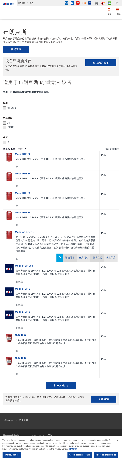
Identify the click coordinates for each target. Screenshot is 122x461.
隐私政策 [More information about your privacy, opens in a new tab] (73, 449)
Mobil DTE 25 (23, 193)
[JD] (78, 3)
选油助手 (70, 257)
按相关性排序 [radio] (112, 149)
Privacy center (11, 455)
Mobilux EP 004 (24, 265)
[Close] (117, 440)
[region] (61, 448)
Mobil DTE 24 (23, 173)
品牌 (31, 3)
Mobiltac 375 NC (24, 232)
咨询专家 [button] (16, 49)
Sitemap (8, 420)
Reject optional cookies (105, 455)
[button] (118, 12)
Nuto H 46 (21, 358)
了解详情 (103, 399)
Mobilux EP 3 (22, 312)
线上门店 (111, 257)
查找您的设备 (101, 62)
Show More (61, 385)
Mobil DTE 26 (23, 212)
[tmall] (72, 3)
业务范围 (21, 3)
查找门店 (83, 257)
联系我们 (97, 257)
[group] (59, 107)
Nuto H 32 (21, 335)
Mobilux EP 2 (22, 288)
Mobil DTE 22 (23, 154)
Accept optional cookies (79, 455)
